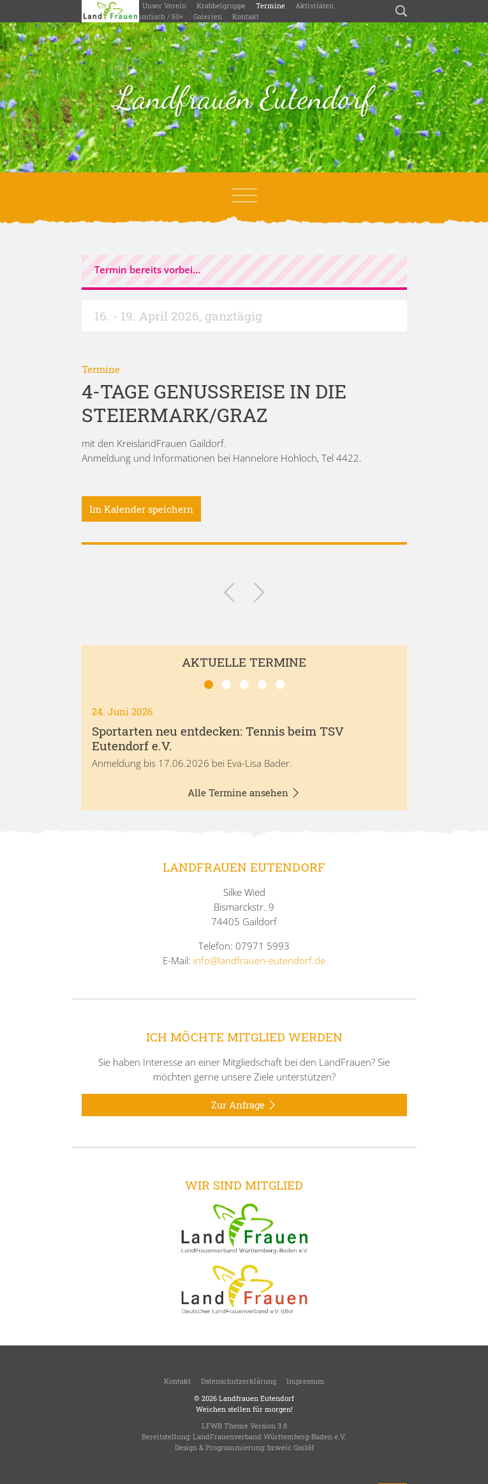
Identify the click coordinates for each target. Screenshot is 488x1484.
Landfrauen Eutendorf (244, 98)
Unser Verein (164, 5)
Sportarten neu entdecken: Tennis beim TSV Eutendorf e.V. (218, 738)
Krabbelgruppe (221, 5)
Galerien (207, 16)
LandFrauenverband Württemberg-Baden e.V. (269, 1436)
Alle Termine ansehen (244, 793)
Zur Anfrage (244, 1105)
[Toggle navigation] (244, 195)
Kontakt (245, 16)
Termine (270, 5)
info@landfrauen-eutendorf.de (259, 960)
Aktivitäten (314, 5)
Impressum (305, 1381)
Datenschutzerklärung (238, 1381)
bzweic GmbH (290, 1447)
